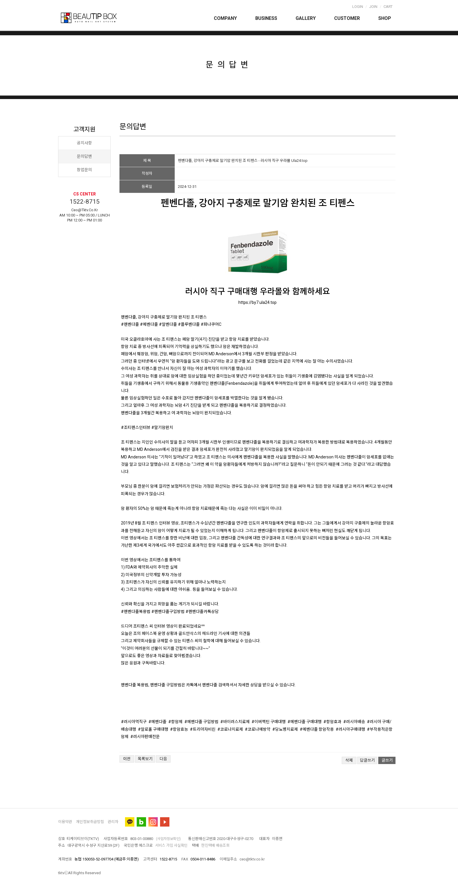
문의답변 (84, 156)
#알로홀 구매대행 (153, 729)
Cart (388, 6)
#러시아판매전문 (145, 736)
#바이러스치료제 (235, 721)
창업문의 (84, 169)
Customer (347, 18)
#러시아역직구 (134, 721)
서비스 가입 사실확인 (171, 845)
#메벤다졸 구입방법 (201, 721)
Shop (384, 18)
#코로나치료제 (230, 729)
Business (266, 18)
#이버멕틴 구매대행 (268, 721)
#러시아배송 (354, 721)
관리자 (113, 822)
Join (373, 6)
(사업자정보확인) (168, 839)
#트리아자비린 (203, 729)
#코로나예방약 (257, 729)
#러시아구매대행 (350, 729)
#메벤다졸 (157, 721)
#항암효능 (179, 729)
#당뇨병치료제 (285, 729)
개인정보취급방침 (90, 822)
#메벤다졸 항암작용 (317, 729)
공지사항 (84, 143)
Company (225, 18)
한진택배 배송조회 (215, 845)
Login (357, 6)
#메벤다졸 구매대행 (304, 721)
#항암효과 (332, 721)
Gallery (306, 18)
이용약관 (65, 822)
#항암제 (175, 721)
